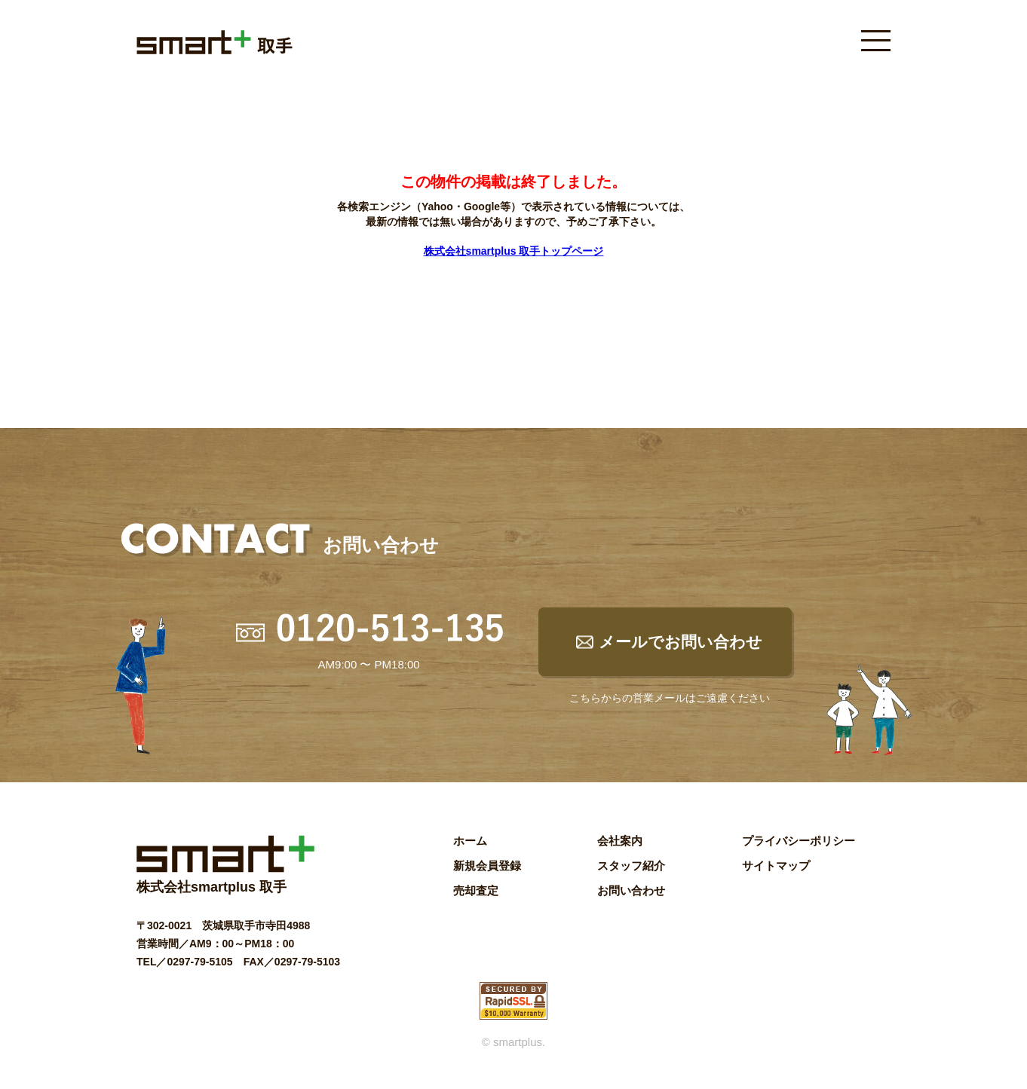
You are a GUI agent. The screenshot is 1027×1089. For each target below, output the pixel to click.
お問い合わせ (631, 890)
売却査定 (475, 890)
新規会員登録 (487, 865)
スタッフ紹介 (631, 865)
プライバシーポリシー (798, 840)
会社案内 (619, 840)
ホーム (470, 840)
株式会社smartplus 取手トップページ (514, 251)
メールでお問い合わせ (680, 641)
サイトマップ (776, 865)
